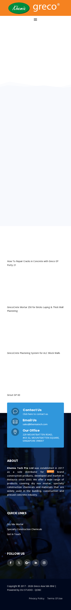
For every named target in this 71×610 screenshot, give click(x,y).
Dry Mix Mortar (15, 524)
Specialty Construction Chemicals (24, 529)
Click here (28, 414)
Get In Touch (14, 534)
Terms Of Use (54, 598)
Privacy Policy (36, 598)
